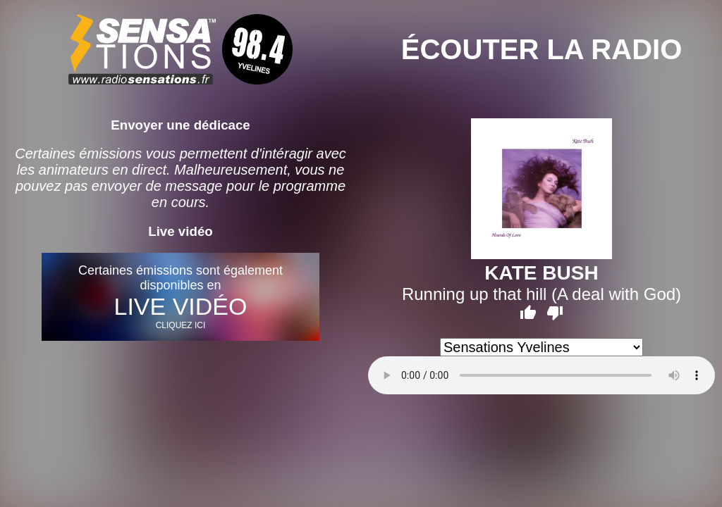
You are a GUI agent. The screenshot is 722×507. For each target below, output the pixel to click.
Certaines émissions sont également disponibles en (180, 296)
